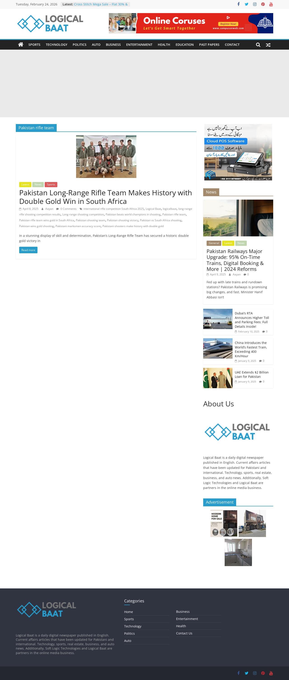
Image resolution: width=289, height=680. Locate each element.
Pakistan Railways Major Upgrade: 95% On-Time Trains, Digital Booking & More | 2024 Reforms (235, 260)
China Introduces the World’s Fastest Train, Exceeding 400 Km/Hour (251, 349)
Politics (79, 44)
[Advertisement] (144, 83)
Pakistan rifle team (174, 214)
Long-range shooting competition (83, 214)
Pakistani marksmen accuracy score (78, 226)
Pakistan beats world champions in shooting (133, 214)
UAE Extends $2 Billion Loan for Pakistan (252, 374)
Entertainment (139, 44)
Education (185, 44)
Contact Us (184, 633)
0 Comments (66, 209)
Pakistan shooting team (90, 220)
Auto (96, 44)
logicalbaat (170, 209)
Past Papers (209, 44)
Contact (232, 44)
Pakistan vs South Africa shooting (161, 220)
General (214, 243)
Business (113, 44)
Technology (56, 44)
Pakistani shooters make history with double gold (133, 226)
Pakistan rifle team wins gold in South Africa (46, 220)
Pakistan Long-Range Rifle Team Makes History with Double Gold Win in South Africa (105, 197)
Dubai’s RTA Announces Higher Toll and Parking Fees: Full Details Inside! (252, 320)
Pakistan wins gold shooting (36, 226)
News (38, 184)
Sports (34, 44)
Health (164, 44)
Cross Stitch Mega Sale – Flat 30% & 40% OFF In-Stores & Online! (101, 6)
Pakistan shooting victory (122, 220)
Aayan (49, 209)
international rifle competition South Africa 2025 (114, 209)
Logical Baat (153, 209)
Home (128, 612)
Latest (25, 184)
